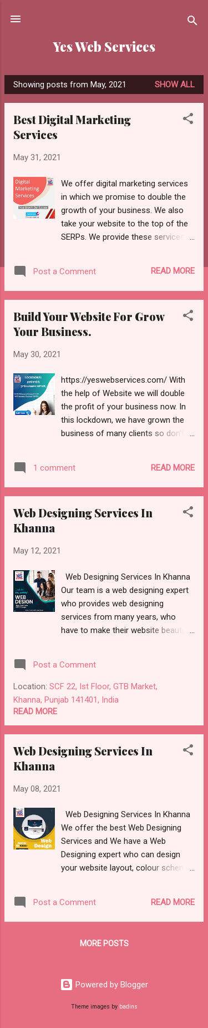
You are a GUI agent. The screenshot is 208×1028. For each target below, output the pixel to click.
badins (128, 1006)
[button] (188, 120)
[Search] (192, 22)
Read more (173, 271)
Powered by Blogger (104, 985)
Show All (175, 85)
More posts (104, 943)
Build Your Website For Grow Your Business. (88, 324)
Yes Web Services (104, 46)
